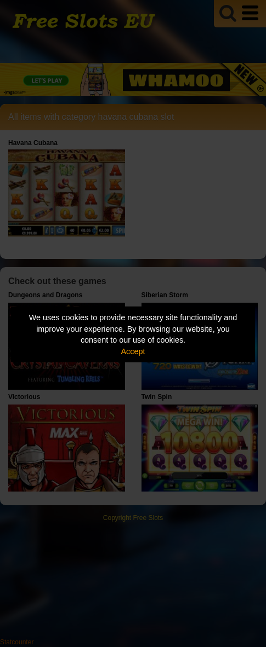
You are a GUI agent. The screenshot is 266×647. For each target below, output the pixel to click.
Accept (133, 351)
